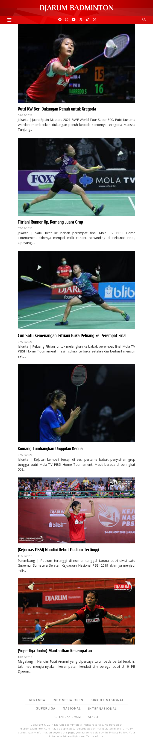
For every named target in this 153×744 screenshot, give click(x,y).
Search (93, 716)
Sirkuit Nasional (107, 700)
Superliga (46, 708)
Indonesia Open (68, 700)
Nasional (72, 708)
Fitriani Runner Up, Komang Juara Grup (50, 222)
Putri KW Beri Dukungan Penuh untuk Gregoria (57, 109)
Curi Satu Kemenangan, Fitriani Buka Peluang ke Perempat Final (72, 335)
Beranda (37, 700)
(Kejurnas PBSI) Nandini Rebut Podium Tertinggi (58, 549)
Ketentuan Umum (67, 716)
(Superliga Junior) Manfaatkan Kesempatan (55, 650)
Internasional (102, 708)
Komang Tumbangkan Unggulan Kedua (50, 448)
